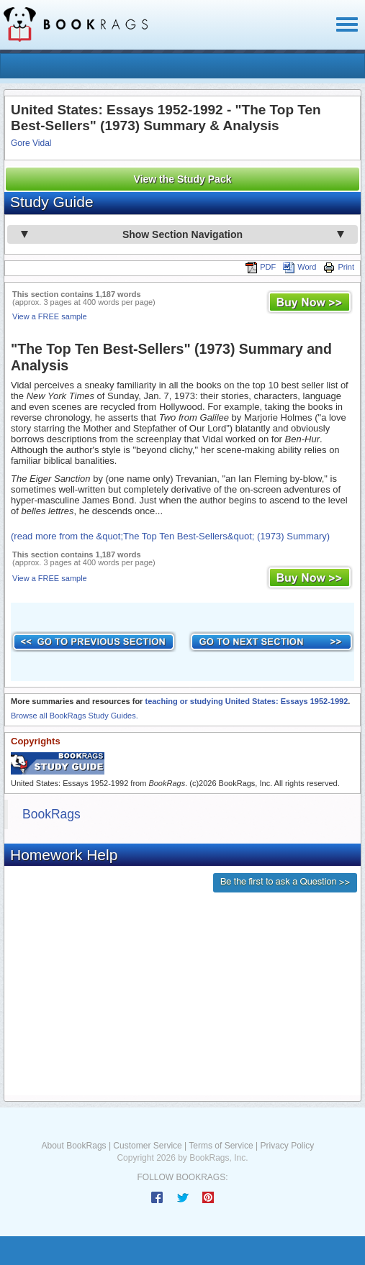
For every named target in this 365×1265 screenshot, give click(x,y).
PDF (260, 266)
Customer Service (147, 1146)
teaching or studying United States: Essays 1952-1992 (246, 701)
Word (299, 266)
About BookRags (74, 1146)
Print (338, 266)
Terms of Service (221, 1146)
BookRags (51, 814)
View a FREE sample (49, 316)
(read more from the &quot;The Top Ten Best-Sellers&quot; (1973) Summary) (170, 536)
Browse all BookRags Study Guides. (74, 715)
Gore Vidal (31, 143)
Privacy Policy (287, 1146)
